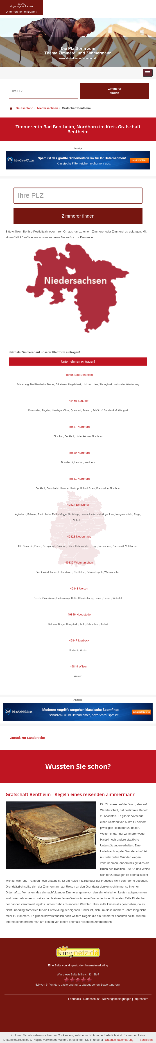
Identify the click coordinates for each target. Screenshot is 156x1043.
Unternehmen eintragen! (78, 361)
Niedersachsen (47, 108)
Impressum (141, 999)
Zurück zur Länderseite (27, 738)
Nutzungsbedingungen (116, 999)
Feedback (74, 999)
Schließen (146, 1039)
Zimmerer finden (114, 91)
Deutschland (21, 108)
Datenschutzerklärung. (119, 1039)
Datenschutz (91, 999)
